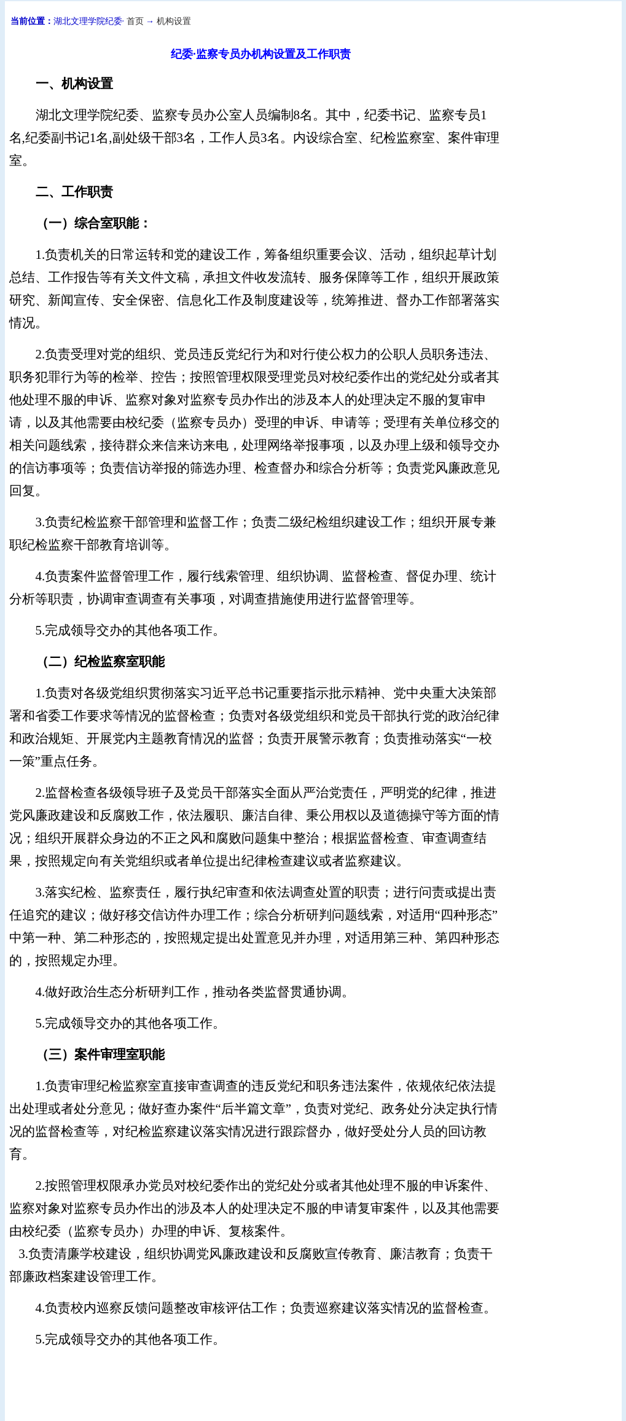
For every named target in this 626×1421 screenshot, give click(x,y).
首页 (135, 21)
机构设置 (174, 21)
